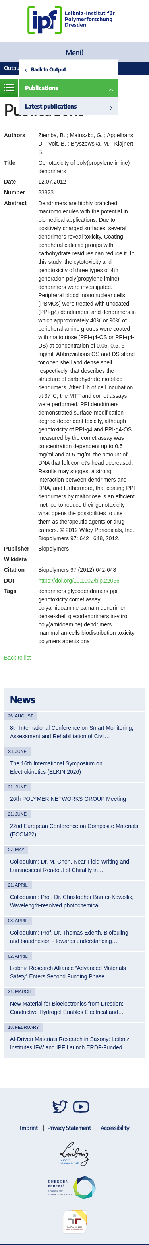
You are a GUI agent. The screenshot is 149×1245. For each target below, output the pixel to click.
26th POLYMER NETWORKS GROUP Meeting (68, 799)
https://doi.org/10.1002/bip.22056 (79, 580)
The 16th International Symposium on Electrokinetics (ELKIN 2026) (56, 767)
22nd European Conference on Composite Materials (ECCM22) (74, 830)
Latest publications (51, 106)
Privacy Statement (69, 1127)
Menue (9, 88)
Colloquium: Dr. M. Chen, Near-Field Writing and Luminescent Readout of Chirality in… (69, 865)
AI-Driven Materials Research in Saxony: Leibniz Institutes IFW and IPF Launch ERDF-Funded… (69, 1043)
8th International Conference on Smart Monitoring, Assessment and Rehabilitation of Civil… (72, 732)
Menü (74, 52)
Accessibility (115, 1127)
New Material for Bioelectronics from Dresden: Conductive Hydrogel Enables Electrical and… (67, 1007)
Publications (41, 88)
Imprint (29, 1127)
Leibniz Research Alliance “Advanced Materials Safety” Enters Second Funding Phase (68, 972)
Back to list (17, 657)
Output (12, 68)
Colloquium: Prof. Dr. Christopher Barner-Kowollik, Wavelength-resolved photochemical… (72, 901)
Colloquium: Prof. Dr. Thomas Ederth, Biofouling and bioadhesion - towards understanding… (69, 936)
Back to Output (48, 69)
